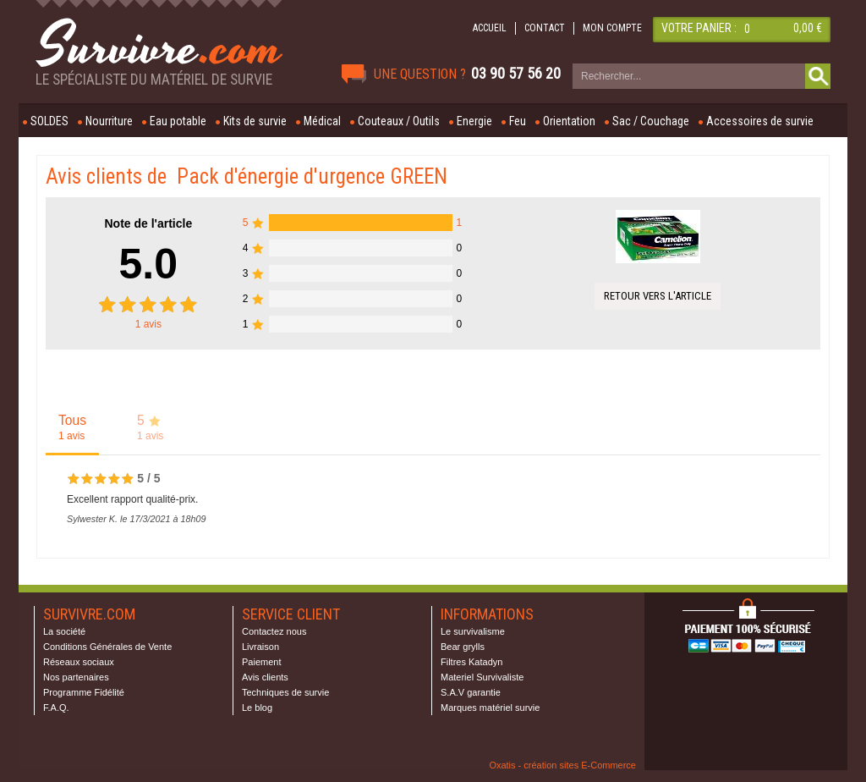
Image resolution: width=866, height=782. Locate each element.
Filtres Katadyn (471, 662)
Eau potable (178, 121)
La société (64, 631)
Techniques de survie (285, 692)
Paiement (261, 662)
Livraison (260, 647)
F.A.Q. (56, 707)
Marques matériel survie (490, 707)
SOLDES (49, 121)
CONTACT (544, 28)
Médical (322, 121)
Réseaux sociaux (78, 662)
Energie (474, 121)
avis (148, 324)
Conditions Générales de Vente (107, 647)
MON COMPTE (612, 28)
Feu (517, 121)
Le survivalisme (473, 631)
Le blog (257, 707)
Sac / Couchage (650, 121)
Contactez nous (274, 631)
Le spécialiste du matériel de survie (154, 79)
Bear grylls (463, 647)
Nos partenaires (76, 677)
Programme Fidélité (83, 692)
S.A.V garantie (471, 692)
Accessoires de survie (760, 121)
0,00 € (807, 28)
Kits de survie (255, 121)
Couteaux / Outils (399, 121)
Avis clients (265, 677)
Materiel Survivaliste (482, 677)
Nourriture (109, 121)
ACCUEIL (490, 28)
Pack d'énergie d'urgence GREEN (312, 176)
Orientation (569, 121)
